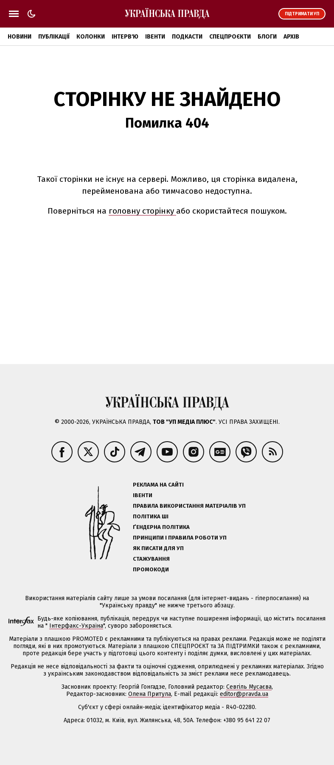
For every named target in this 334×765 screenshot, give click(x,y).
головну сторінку (142, 211)
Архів (291, 36)
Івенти (155, 36)
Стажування (151, 559)
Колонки (90, 36)
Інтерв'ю (125, 36)
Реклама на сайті (158, 484)
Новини (19, 36)
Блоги (267, 36)
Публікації (54, 36)
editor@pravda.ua (244, 694)
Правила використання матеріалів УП (189, 506)
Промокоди (151, 569)
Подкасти (187, 36)
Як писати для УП (158, 548)
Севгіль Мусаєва (249, 686)
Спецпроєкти (230, 36)
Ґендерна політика (161, 527)
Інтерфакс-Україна (76, 625)
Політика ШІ (150, 516)
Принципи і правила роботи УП (180, 537)
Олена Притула (149, 694)
